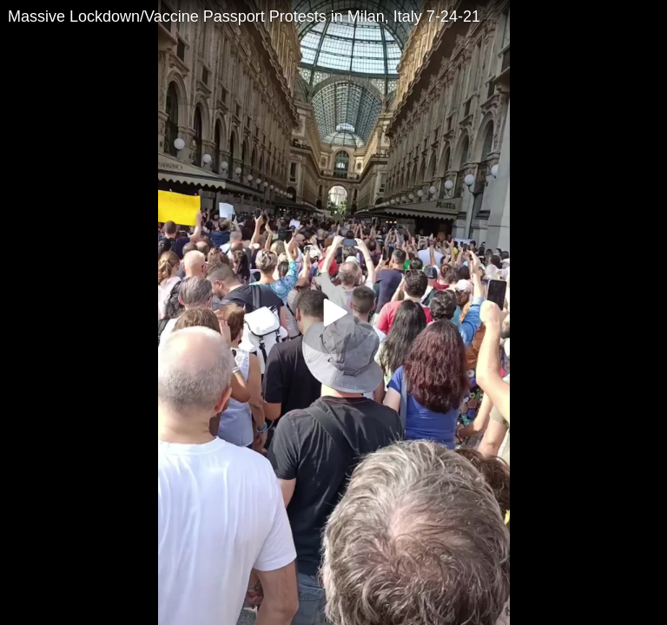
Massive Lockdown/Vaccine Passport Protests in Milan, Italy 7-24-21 (244, 16)
